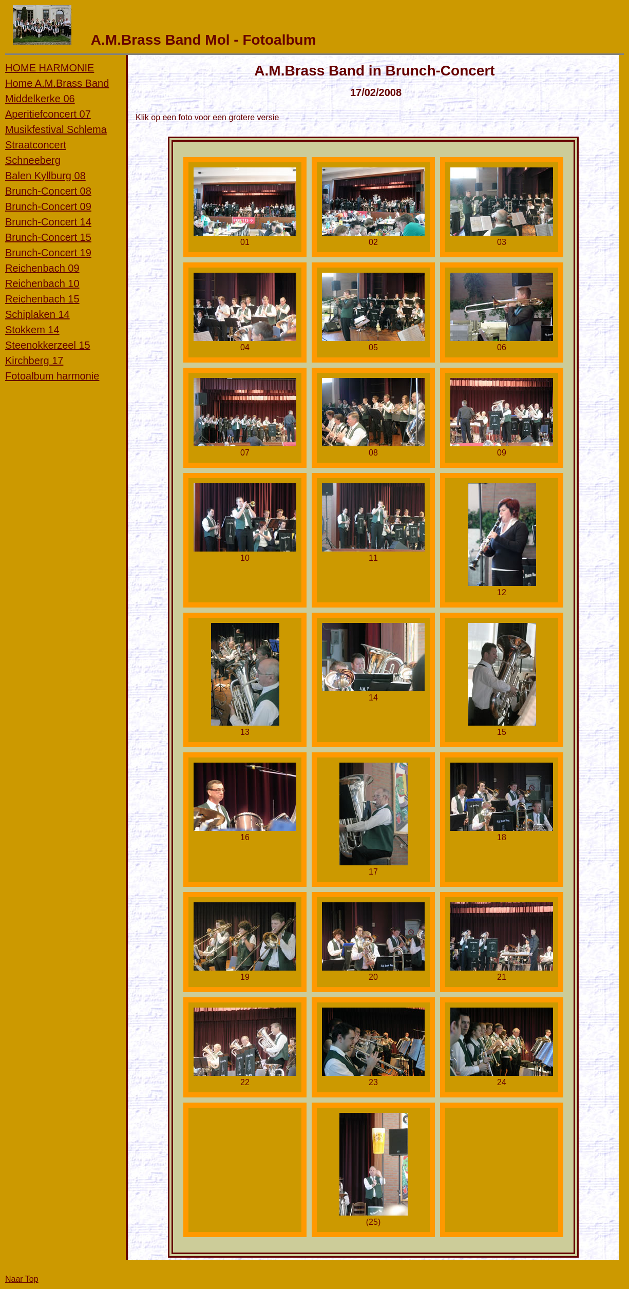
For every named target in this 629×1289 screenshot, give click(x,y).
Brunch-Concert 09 (48, 206)
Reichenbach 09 (42, 268)
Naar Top (22, 1279)
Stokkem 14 (32, 329)
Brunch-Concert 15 (48, 237)
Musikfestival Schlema (56, 129)
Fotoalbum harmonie (52, 376)
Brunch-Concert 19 (48, 252)
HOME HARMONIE (49, 67)
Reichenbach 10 (42, 283)
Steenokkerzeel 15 (47, 345)
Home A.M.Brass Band (57, 83)
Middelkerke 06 (40, 98)
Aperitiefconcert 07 (48, 114)
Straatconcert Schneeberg (35, 152)
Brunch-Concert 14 (48, 222)
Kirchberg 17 (34, 360)
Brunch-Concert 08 (48, 191)
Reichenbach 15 (42, 299)
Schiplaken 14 (37, 314)
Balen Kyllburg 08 (45, 175)
